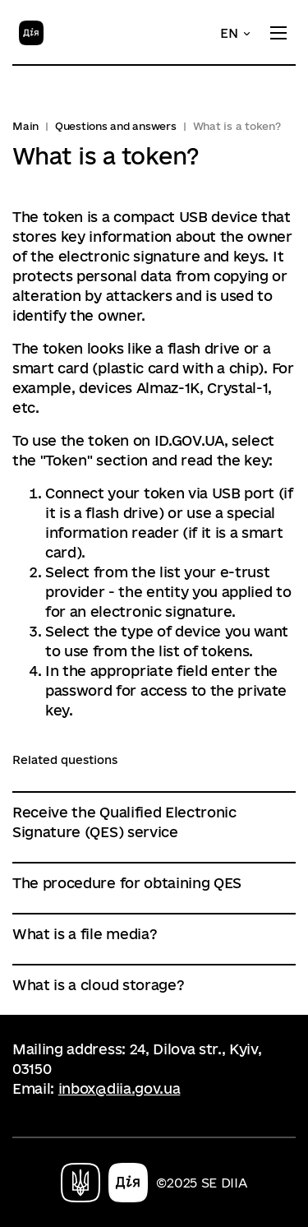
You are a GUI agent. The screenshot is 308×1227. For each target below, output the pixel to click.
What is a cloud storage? (98, 985)
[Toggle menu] (278, 33)
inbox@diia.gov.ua (119, 1088)
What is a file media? (84, 934)
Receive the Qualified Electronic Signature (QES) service (124, 822)
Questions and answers (116, 126)
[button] (236, 33)
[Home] (31, 31)
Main (25, 126)
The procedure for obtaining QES (126, 883)
